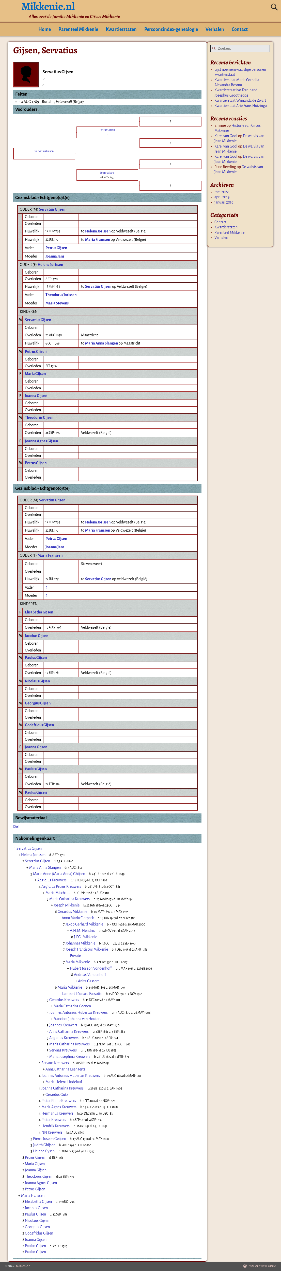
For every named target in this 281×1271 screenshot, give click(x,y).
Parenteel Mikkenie (78, 29)
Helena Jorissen (50, 265)
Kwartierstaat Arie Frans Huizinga (240, 106)
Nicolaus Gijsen (37, 681)
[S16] (16, 826)
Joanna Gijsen (36, 396)
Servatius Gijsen (52, 209)
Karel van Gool (225, 136)
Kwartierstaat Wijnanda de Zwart (240, 100)
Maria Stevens (57, 303)
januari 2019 (223, 202)
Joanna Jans (54, 256)
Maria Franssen (50, 555)
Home (44, 29)
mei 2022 (221, 192)
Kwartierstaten (121, 29)
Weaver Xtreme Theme (262, 1266)
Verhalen (215, 29)
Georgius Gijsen (38, 703)
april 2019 (222, 197)
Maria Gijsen (35, 374)
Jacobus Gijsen (36, 636)
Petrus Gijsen (56, 248)
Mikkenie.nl (23, 1266)
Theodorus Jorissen (60, 295)
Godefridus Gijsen (39, 725)
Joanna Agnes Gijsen (41, 441)
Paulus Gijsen (36, 658)
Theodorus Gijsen (39, 417)
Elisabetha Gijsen (39, 612)
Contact (240, 29)
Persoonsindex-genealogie (171, 29)
